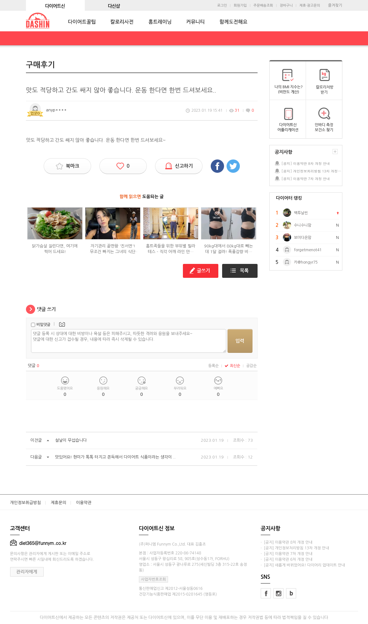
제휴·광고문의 (309, 5)
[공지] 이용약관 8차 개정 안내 (306, 163)
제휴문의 (58, 503)
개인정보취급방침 (25, 503)
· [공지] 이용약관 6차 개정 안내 (287, 559)
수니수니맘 (302, 225)
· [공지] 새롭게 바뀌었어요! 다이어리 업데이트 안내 (303, 565)
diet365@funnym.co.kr (38, 543)
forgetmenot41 (307, 250)
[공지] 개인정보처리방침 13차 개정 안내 (312, 171)
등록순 (213, 366)
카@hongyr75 (306, 262)
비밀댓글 (43, 325)
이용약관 (83, 503)
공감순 (251, 366)
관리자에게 (26, 572)
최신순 (232, 366)
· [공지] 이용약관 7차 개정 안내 (287, 554)
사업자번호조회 (153, 579)
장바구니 (286, 5)
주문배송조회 (263, 5)
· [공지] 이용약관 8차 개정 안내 (287, 542)
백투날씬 (301, 213)
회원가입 (240, 5)
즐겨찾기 (335, 5)
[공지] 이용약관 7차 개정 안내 (306, 178)
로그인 (222, 5)
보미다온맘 (302, 238)
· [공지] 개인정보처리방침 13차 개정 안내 (295, 548)
